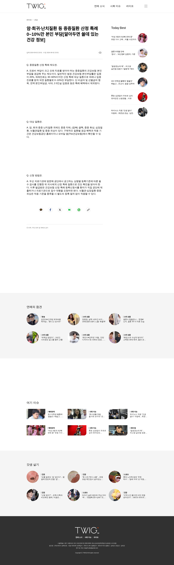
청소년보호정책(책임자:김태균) (101, 543)
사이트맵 (113, 543)
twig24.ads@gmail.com (91, 548)
